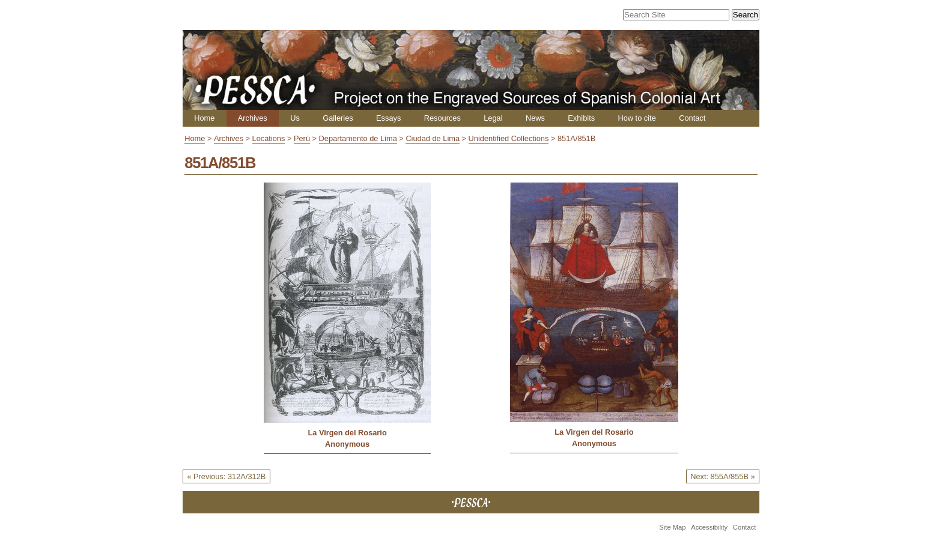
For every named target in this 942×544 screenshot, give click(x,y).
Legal (493, 117)
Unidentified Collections (509, 138)
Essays (388, 117)
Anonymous (347, 444)
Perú (302, 138)
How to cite (636, 117)
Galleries (338, 117)
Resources (442, 117)
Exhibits (581, 117)
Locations (268, 138)
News (535, 117)
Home (204, 117)
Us (295, 117)
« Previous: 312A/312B (226, 476)
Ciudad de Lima (433, 138)
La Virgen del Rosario (347, 432)
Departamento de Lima (358, 138)
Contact (692, 117)
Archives (252, 117)
